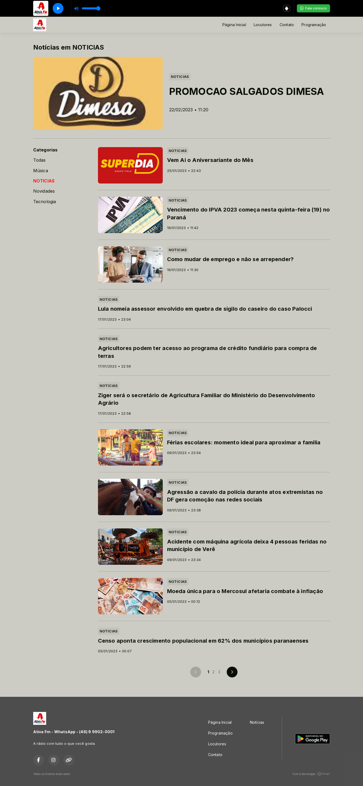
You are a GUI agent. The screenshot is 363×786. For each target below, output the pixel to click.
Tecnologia (44, 201)
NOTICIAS (44, 180)
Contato (287, 24)
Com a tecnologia (311, 774)
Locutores (263, 24)
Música (40, 170)
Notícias (257, 722)
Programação (313, 24)
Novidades (44, 191)
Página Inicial (234, 24)
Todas (39, 160)
